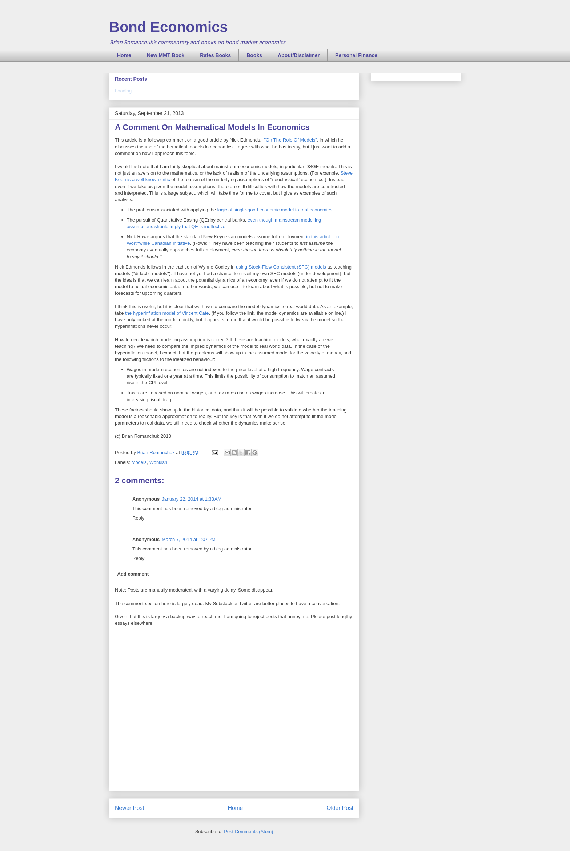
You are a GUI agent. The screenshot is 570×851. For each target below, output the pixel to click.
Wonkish (158, 462)
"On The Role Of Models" (290, 140)
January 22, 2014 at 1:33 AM (191, 499)
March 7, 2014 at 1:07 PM (189, 539)
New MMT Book (165, 55)
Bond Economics (168, 27)
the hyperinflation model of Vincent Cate (167, 313)
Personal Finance (356, 55)
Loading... (125, 91)
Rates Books (215, 55)
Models (139, 462)
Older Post (339, 808)
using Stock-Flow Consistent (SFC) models (281, 267)
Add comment (133, 574)
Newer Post (129, 808)
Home (124, 55)
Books (254, 55)
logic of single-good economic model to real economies (275, 209)
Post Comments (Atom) (248, 831)
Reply (138, 518)
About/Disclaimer (299, 55)
